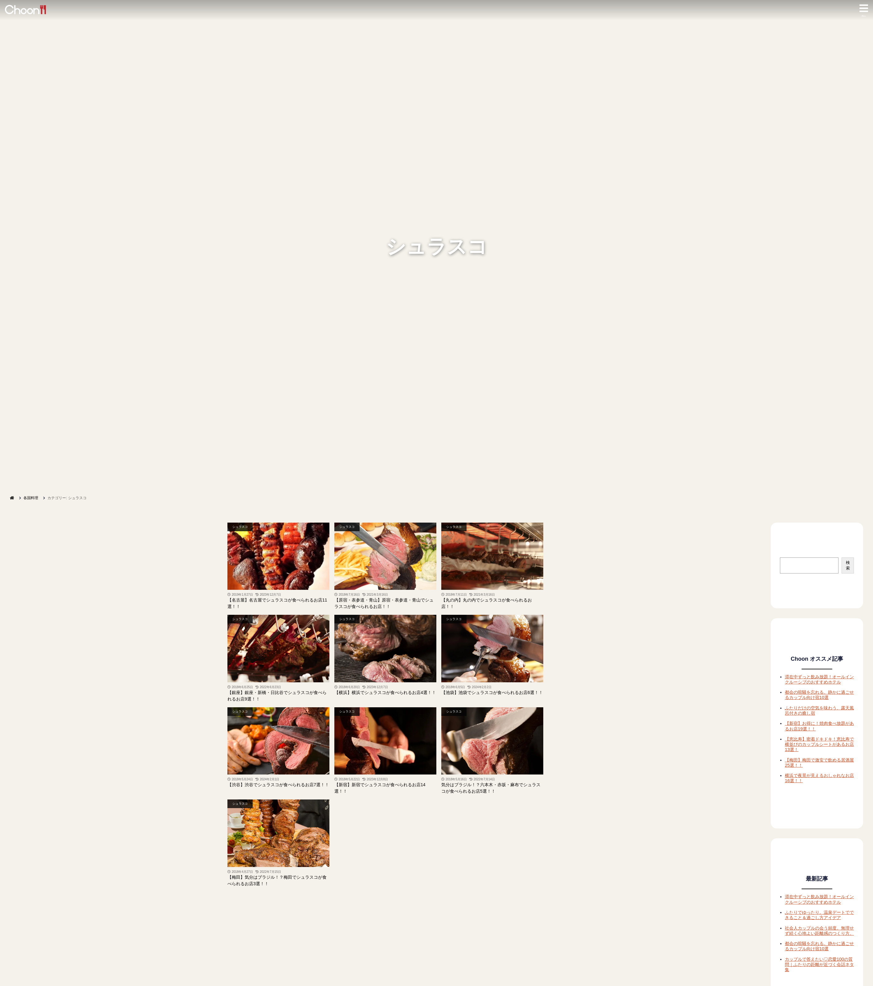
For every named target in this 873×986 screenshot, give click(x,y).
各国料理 (30, 498)
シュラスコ (240, 526)
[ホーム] (12, 498)
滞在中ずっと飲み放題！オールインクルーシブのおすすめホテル (819, 679)
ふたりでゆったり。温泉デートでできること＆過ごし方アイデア (819, 915)
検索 (848, 565)
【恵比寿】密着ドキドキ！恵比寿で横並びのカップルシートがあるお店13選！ (819, 744)
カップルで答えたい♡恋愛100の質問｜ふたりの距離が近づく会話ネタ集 (819, 964)
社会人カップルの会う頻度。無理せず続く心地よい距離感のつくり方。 (819, 931)
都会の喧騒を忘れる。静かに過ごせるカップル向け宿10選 (819, 695)
